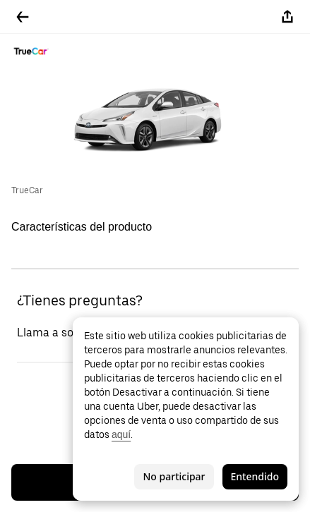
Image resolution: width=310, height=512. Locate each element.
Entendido (255, 476)
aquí (121, 434)
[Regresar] (23, 17)
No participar (174, 476)
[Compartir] (287, 17)
